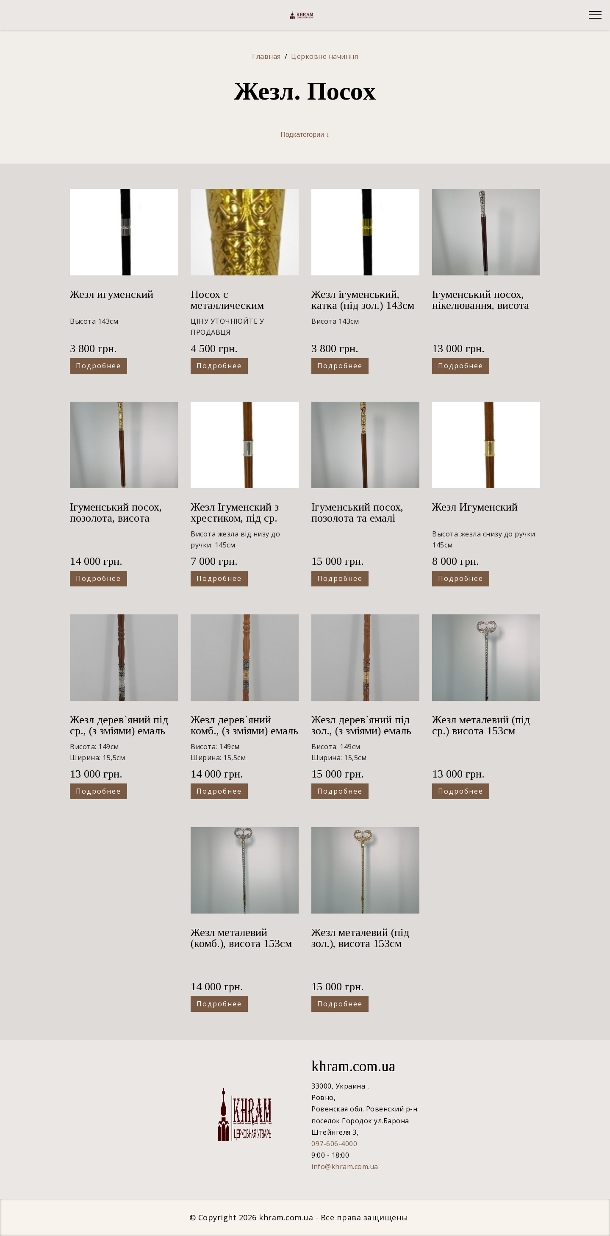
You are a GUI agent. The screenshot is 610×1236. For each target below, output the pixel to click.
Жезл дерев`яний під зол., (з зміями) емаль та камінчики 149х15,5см (361, 736)
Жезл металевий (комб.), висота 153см (241, 938)
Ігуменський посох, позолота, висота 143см (116, 518)
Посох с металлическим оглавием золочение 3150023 (238, 310)
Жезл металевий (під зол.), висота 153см (360, 938)
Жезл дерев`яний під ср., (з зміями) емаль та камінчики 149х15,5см (119, 736)
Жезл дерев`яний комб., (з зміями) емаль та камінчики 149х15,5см (244, 736)
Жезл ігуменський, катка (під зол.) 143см (362, 299)
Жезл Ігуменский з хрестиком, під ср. (235, 512)
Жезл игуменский (111, 294)
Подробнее (98, 365)
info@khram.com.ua (344, 1166)
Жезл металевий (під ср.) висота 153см (481, 725)
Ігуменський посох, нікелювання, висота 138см (480, 305)
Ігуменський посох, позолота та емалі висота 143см (357, 518)
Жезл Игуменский (475, 507)
